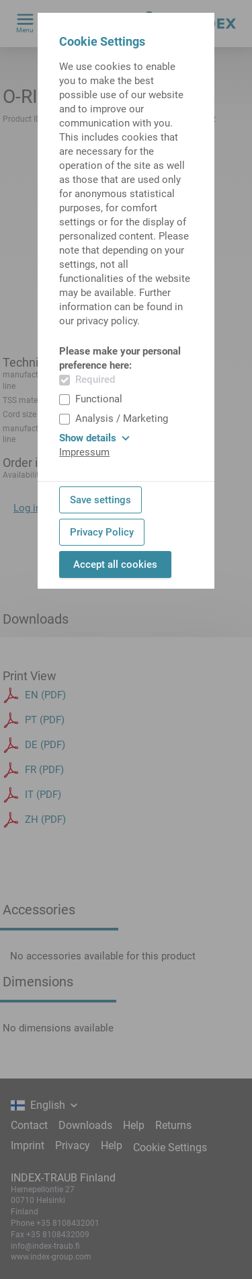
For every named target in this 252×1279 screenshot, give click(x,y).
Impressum (84, 452)
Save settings (100, 500)
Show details (94, 438)
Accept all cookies (115, 564)
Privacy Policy (102, 532)
